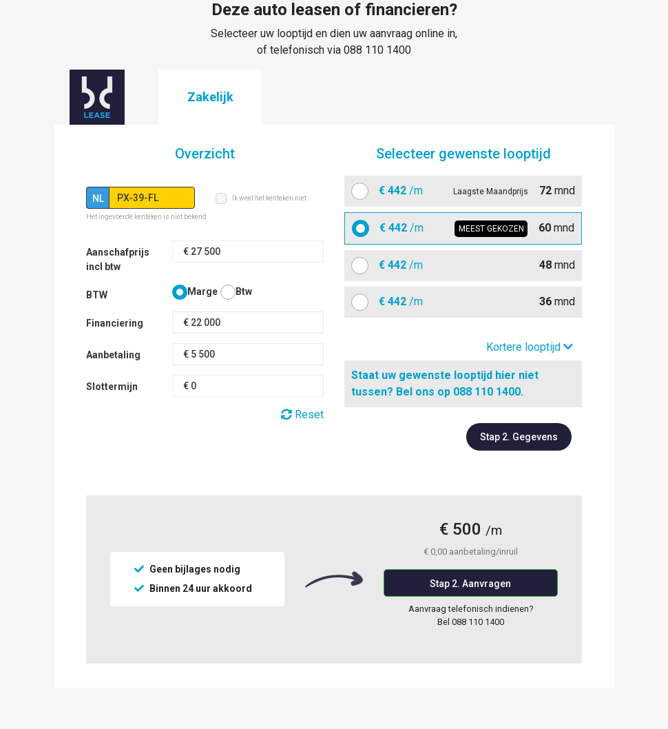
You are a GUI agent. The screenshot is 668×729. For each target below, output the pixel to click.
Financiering (114, 323)
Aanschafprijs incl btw (117, 259)
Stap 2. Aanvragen (470, 583)
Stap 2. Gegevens (519, 436)
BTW (96, 294)
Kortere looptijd (529, 346)
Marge (202, 291)
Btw (244, 291)
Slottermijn (112, 386)
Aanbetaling (113, 354)
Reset (302, 414)
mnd (471, 191)
